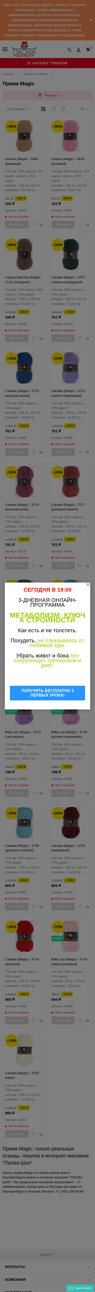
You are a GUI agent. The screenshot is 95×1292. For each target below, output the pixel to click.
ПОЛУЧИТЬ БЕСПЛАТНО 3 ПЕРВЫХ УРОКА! (47, 693)
